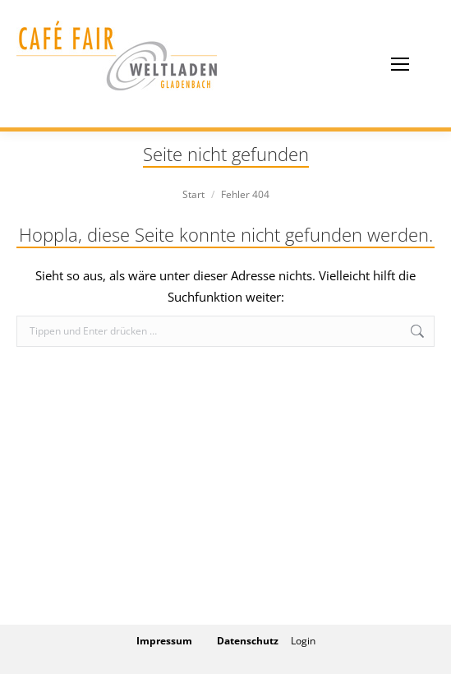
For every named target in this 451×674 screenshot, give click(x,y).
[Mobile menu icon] (400, 64)
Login (303, 641)
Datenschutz (247, 641)
